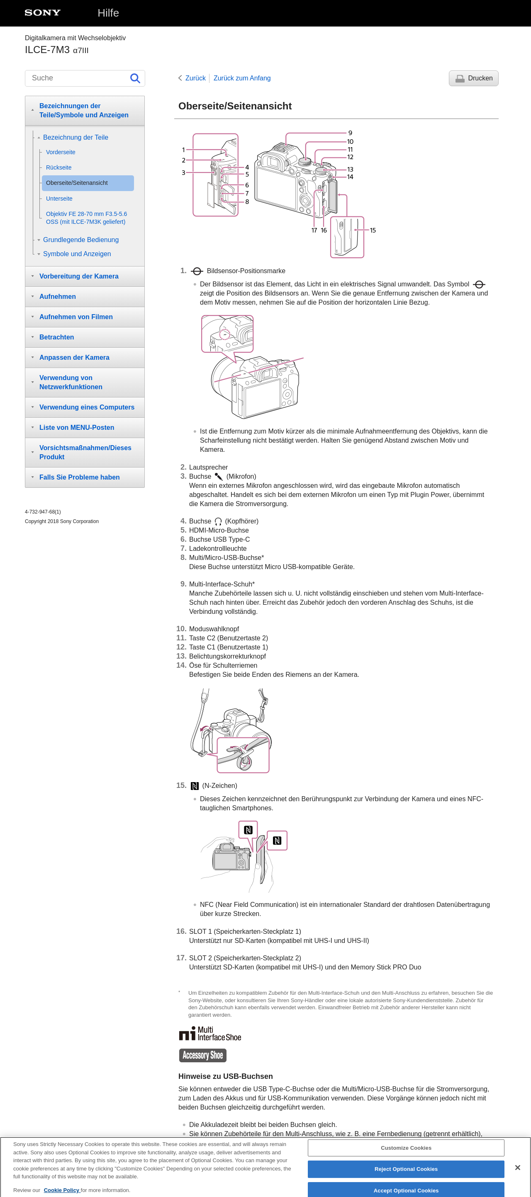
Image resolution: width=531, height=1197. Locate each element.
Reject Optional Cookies (406, 1173)
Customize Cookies (406, 1152)
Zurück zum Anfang (242, 78)
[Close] (518, 1172)
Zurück (195, 78)
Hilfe (108, 13)
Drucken (480, 78)
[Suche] (85, 78)
